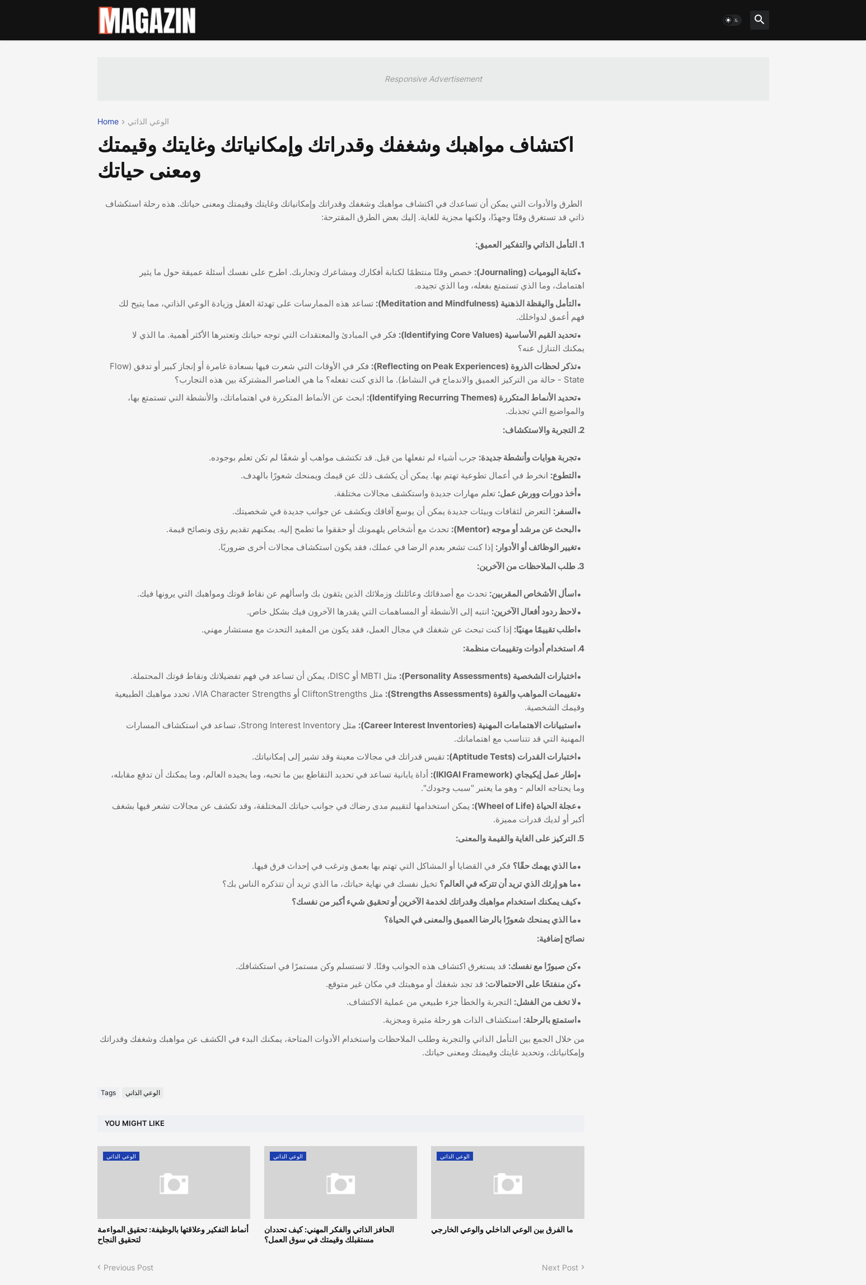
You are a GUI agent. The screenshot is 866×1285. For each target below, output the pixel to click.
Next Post (560, 1267)
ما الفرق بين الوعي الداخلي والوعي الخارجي (502, 1229)
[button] (732, 20)
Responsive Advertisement (433, 78)
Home (108, 122)
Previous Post (128, 1267)
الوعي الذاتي (148, 122)
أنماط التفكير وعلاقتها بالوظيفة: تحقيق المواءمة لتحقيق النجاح (173, 1234)
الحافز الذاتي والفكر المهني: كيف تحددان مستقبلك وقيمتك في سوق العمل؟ (329, 1234)
